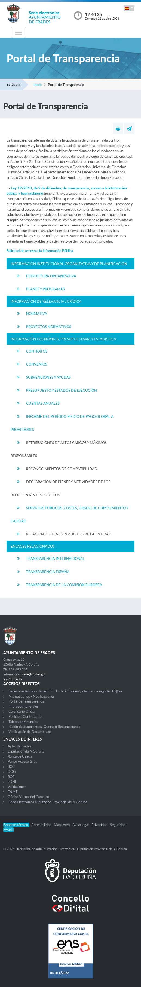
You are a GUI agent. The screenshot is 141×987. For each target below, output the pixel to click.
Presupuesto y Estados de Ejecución (61, 390)
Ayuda (8, 829)
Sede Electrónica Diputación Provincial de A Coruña (47, 802)
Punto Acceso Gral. (22, 761)
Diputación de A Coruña (26, 751)
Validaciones (17, 786)
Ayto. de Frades (19, 746)
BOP (11, 766)
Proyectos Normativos (48, 326)
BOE (11, 776)
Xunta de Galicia (20, 756)
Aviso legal (81, 825)
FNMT (13, 792)
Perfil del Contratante (25, 716)
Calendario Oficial (21, 711)
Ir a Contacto (12, 679)
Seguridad (118, 825)
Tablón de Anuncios (23, 721)
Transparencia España (47, 571)
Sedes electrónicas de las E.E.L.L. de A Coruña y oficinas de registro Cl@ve (65, 691)
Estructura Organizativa (51, 276)
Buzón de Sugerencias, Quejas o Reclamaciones (44, 726)
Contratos (36, 351)
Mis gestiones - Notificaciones (31, 696)
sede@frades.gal (33, 674)
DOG (12, 771)
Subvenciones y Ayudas (48, 377)
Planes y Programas (45, 289)
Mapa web (62, 825)
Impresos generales (23, 706)
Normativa (36, 313)
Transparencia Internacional (55, 558)
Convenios (36, 364)
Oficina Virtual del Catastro (28, 797)
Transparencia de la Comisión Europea (64, 585)
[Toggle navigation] (18, 32)
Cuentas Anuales (43, 403)
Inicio (37, 84)
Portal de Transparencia (26, 701)
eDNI (12, 781)
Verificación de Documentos (29, 731)
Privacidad (99, 825)
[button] (129, 8)
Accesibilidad (41, 825)
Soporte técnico (16, 825)
